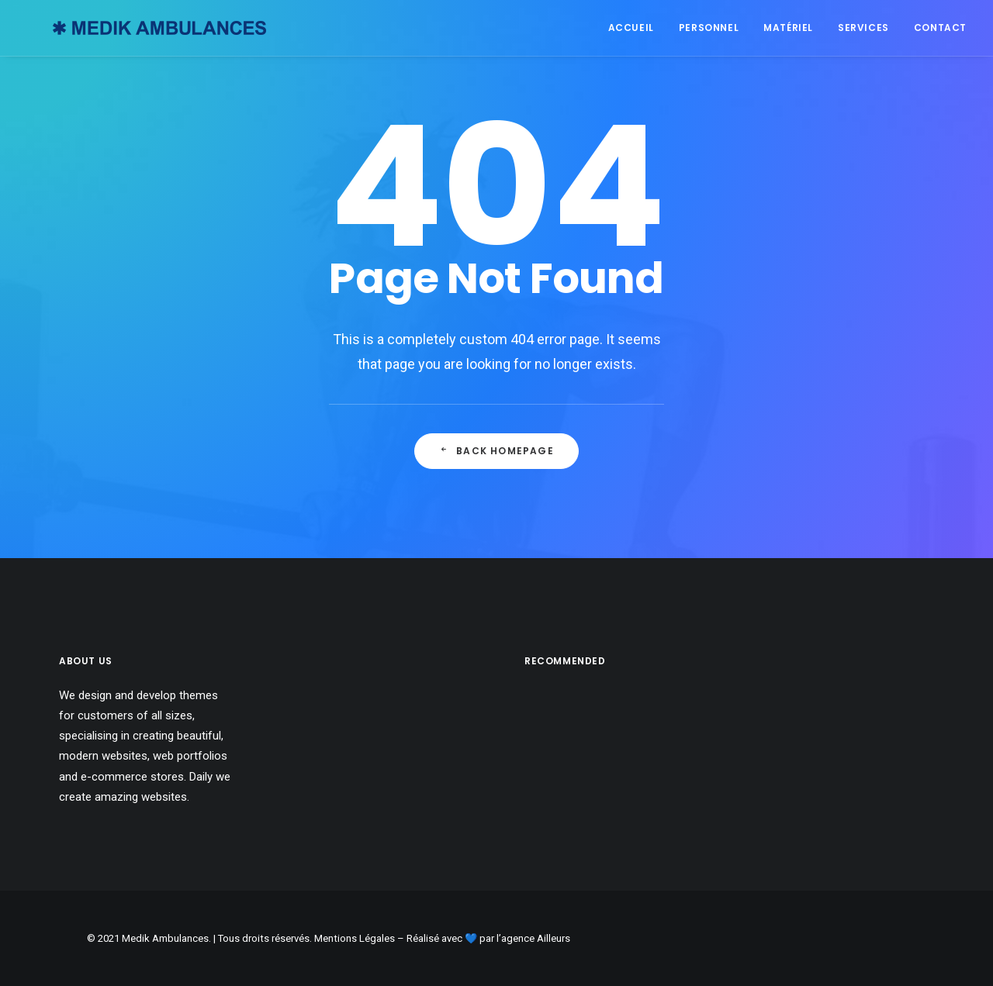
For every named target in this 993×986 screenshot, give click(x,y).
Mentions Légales (354, 938)
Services (863, 27)
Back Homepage (496, 450)
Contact (940, 27)
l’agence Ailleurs (533, 938)
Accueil (631, 27)
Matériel (788, 27)
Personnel (709, 27)
